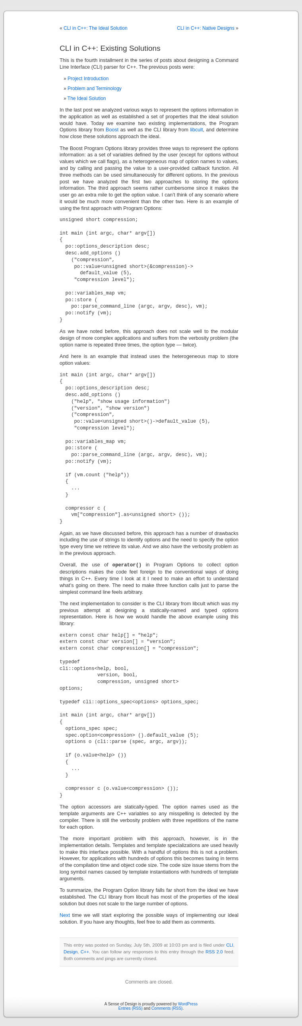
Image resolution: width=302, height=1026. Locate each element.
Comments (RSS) (166, 1008)
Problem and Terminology (95, 88)
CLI (229, 944)
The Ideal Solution (87, 98)
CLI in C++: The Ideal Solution (96, 28)
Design (70, 951)
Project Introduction (88, 78)
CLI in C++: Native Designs (205, 28)
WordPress (187, 1003)
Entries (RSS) (130, 1008)
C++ (85, 951)
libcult (196, 130)
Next (65, 915)
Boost (112, 130)
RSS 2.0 (214, 951)
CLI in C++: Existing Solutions (110, 48)
